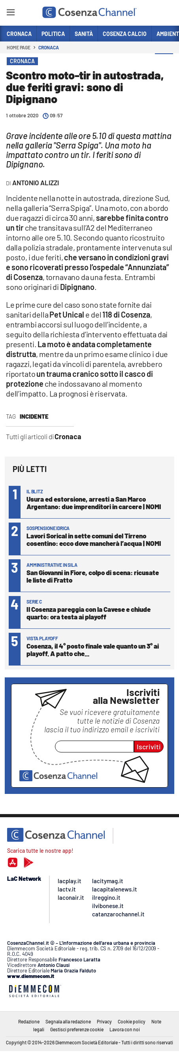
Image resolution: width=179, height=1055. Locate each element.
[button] (164, 62)
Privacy (104, 1021)
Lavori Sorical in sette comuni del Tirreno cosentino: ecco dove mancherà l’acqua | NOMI (93, 539)
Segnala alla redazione (68, 1021)
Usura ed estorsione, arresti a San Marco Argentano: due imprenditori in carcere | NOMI (93, 502)
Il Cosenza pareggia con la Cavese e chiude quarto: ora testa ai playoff (88, 613)
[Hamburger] (10, 13)
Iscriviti (149, 746)
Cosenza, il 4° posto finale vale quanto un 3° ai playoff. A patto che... (92, 649)
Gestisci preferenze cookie (77, 1029)
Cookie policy (131, 1021)
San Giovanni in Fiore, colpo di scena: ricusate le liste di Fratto (92, 576)
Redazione (29, 1021)
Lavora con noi (124, 1029)
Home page (18, 47)
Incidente (34, 416)
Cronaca (48, 47)
